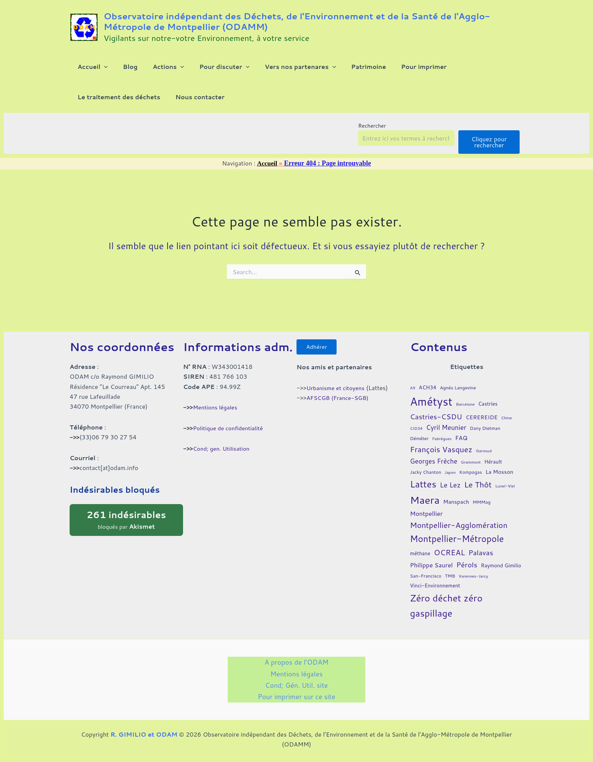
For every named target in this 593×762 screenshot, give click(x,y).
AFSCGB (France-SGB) (339, 405)
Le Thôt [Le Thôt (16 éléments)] (478, 490)
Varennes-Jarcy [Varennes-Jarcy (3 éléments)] (473, 581)
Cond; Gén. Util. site (296, 683)
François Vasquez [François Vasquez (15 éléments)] (441, 455)
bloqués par (126, 525)
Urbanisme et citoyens (337, 395)
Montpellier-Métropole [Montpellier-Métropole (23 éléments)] (457, 545)
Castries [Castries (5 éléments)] (487, 409)
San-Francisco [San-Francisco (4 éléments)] (425, 581)
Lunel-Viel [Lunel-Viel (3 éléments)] (505, 491)
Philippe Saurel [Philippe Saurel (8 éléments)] (431, 570)
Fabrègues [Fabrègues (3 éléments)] (442, 444)
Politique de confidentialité (230, 433)
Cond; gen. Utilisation (223, 454)
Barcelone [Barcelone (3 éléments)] (465, 409)
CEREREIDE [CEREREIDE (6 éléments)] (482, 423)
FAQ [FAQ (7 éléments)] (461, 444)
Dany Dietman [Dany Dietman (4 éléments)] (485, 434)
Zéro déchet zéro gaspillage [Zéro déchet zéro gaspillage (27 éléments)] (446, 611)
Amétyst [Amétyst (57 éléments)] (431, 407)
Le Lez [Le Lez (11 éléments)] (450, 490)
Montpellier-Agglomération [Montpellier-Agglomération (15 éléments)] (459, 530)
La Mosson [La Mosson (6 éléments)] (500, 477)
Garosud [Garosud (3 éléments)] (484, 456)
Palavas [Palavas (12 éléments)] (480, 558)
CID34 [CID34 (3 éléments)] (416, 434)
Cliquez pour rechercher (489, 154)
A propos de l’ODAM (267, 669)
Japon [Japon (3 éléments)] (450, 478)
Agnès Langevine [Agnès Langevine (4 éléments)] (458, 393)
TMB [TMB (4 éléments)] (450, 581)
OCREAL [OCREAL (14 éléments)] (449, 558)
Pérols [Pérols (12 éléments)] (467, 570)
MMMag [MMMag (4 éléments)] (482, 508)
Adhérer (319, 353)
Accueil (267, 175)
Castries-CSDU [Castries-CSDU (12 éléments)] (436, 422)
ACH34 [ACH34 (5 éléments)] (427, 393)
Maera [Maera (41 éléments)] (424, 505)
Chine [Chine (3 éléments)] (506, 423)
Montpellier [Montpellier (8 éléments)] (426, 519)
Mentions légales (216, 412)
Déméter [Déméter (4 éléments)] (419, 444)
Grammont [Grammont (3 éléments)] (471, 467)
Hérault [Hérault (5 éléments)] (493, 467)
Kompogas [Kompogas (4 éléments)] (470, 478)
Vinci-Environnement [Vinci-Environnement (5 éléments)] (435, 591)
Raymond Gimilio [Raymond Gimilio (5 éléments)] (501, 571)
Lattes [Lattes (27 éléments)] (423, 489)
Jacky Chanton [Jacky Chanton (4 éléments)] (425, 478)
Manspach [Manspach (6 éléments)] (456, 508)
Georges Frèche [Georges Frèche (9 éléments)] (433, 467)
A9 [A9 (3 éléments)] (412, 394)
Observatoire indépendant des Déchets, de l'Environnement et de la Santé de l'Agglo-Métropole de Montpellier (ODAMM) (297, 21)
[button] (99, 70)
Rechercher (372, 138)
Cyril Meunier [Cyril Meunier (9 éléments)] (446, 433)
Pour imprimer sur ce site (296, 696)
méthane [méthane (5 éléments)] (420, 558)
